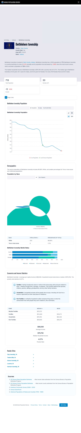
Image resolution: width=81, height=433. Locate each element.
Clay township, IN (20, 370)
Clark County (24, 48)
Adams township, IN (20, 376)
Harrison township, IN (20, 382)
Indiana (14, 40)
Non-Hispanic (42, 184)
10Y (72, 116)
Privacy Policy (34, 420)
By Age (40, 108)
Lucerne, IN (20, 379)
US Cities (6, 40)
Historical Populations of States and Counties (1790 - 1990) (27, 407)
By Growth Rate (47, 108)
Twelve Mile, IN (20, 373)
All (68, 116)
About (49, 420)
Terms (40, 420)
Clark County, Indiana (29, 62)
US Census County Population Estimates (22, 399)
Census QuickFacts (16, 405)
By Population (33, 108)
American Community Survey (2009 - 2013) (23, 403)
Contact (45, 420)
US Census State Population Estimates (21, 395)
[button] (78, 2)
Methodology (54, 420)
